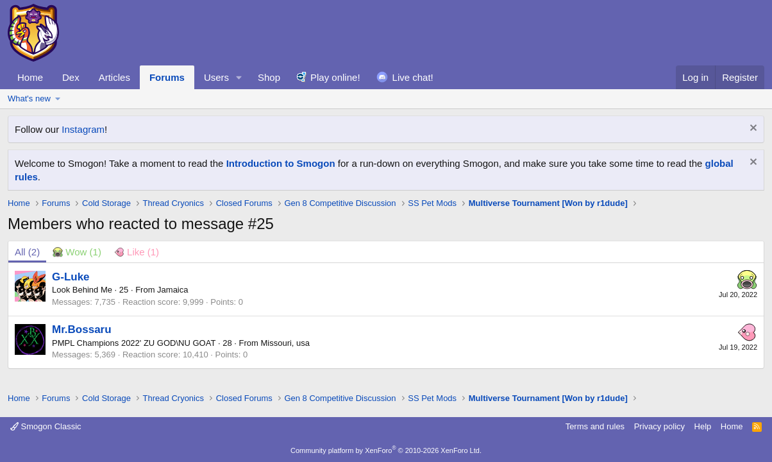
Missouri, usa (285, 343)
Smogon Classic (45, 426)
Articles (114, 77)
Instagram (83, 129)
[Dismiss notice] (751, 129)
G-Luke (71, 277)
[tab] (77, 251)
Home (30, 77)
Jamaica (172, 290)
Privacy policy (659, 426)
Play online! (335, 77)
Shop (269, 77)
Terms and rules (595, 426)
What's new (29, 98)
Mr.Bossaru (82, 329)
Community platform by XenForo (386, 450)
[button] (239, 77)
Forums (167, 77)
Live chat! (412, 77)
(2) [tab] (27, 251)
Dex (71, 77)
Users (216, 77)
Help (703, 426)
